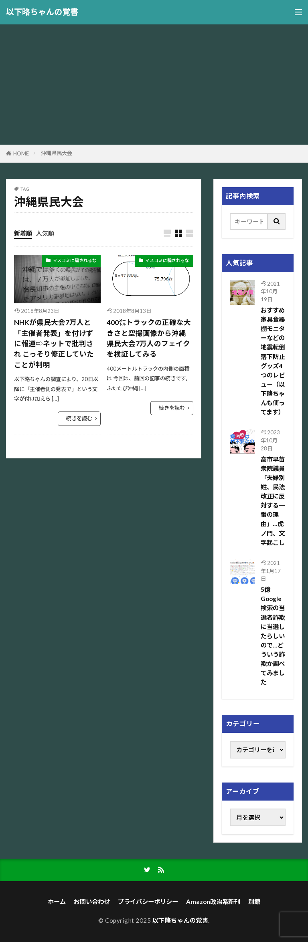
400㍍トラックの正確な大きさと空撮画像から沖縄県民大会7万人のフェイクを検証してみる (149, 338)
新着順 (23, 233)
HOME (21, 153)
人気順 (45, 233)
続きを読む (79, 418)
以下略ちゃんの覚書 (42, 12)
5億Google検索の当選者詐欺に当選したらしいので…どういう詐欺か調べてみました (273, 636)
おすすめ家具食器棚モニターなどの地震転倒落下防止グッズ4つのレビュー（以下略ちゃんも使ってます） (273, 361)
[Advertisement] (154, 84)
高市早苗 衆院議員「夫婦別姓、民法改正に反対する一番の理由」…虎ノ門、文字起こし (273, 501)
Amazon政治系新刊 (213, 901)
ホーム (57, 901)
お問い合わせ (92, 901)
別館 (254, 901)
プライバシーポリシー (148, 901)
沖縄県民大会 (56, 153)
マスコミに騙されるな (75, 260)
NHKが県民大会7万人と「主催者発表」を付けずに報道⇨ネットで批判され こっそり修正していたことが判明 (54, 343)
